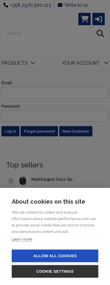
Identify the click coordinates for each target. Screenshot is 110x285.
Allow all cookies (55, 256)
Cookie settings (55, 271)
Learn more (22, 239)
